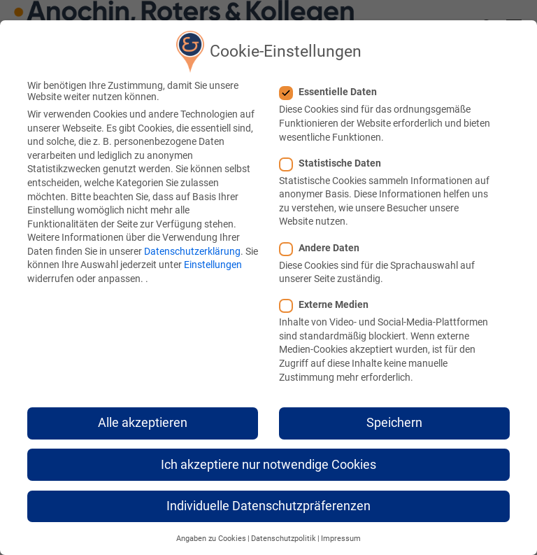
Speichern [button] (394, 423)
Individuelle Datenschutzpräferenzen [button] (268, 506)
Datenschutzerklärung (192, 251)
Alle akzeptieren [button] (142, 423)
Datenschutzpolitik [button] (283, 538)
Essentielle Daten (332, 91)
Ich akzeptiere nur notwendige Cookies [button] (268, 465)
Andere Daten (323, 247)
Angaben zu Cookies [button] (211, 538)
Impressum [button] (341, 538)
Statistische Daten (334, 163)
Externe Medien (328, 304)
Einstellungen (213, 264)
